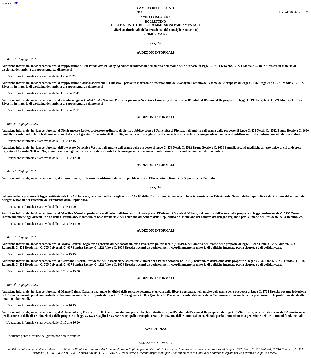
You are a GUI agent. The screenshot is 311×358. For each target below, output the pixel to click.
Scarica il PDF (11, 3)
